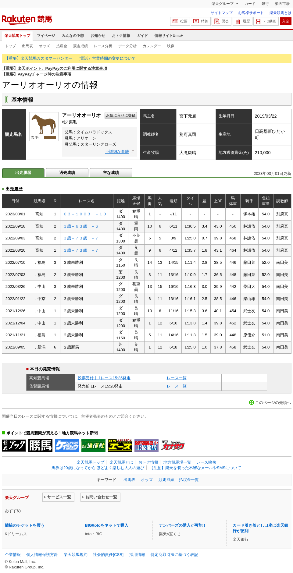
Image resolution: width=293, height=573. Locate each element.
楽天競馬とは (280, 13)
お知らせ (98, 36)
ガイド (142, 36)
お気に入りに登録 (120, 115)
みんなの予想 (73, 36)
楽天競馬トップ (17, 36)
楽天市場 (282, 4)
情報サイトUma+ (169, 36)
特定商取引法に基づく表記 (174, 554)
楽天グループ (223, 4)
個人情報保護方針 (42, 554)
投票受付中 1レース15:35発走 (104, 378)
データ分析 (127, 46)
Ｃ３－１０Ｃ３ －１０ (85, 214)
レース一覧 (177, 378)
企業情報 (13, 554)
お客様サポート (251, 13)
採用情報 (137, 554)
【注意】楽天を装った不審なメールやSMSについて (195, 467)
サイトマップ (222, 13)
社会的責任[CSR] (108, 554)
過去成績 (67, 172)
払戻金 (61, 46)
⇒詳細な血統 (117, 151)
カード (250, 4)
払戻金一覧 (189, 479)
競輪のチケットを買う (25, 525)
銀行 (265, 4)
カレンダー (152, 46)
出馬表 (27, 46)
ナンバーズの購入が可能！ (182, 525)
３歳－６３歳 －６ (81, 226)
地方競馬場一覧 (177, 462)
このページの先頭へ (273, 402)
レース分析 (103, 46)
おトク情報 (121, 36)
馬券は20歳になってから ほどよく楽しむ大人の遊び (98, 467)
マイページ (46, 36)
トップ (10, 46)
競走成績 (80, 46)
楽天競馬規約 (76, 554)
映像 (170, 46)
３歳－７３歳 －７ (81, 238)
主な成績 (111, 172)
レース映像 (206, 462)
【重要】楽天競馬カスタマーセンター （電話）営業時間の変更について (70, 58)
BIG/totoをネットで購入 (106, 525)
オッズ (44, 46)
